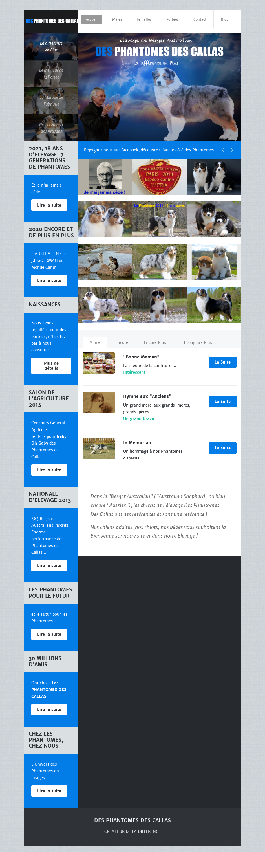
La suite (223, 443)
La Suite (223, 357)
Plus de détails (51, 362)
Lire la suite (49, 201)
